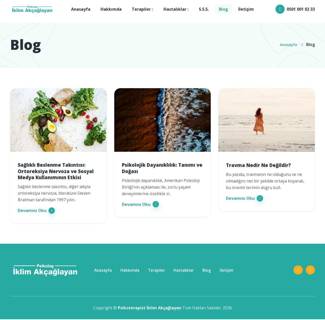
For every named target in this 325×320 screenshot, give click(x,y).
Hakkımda (111, 10)
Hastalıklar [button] (175, 10)
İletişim (246, 10)
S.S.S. (204, 10)
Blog (223, 10)
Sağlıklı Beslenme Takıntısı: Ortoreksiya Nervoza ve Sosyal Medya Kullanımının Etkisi (58, 172)
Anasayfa (80, 10)
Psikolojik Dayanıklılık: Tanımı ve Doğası (161, 168)
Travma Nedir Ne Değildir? (260, 165)
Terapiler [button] (141, 10)
